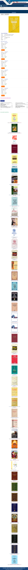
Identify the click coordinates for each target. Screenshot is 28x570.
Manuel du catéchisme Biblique (14, 385)
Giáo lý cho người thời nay (14, 374)
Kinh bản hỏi (14, 501)
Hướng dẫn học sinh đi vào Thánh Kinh (14, 290)
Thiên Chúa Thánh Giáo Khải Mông (14, 543)
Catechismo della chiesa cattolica (14, 280)
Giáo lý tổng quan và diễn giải (14, 438)
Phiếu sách (14, 12)
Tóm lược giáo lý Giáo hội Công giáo (15, 522)
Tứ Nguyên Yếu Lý (14, 480)
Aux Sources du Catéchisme (14, 396)
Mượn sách (3, 77)
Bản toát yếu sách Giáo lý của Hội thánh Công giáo (14, 132)
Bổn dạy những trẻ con (14, 491)
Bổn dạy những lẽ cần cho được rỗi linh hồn (14, 553)
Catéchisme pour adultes (14, 311)
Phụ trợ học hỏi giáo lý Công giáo (14, 216)
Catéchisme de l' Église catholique (14, 342)
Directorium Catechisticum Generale (14, 417)
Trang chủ (2, 14)
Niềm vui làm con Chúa (14, 448)
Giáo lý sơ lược (14, 226)
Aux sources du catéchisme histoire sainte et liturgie (14, 406)
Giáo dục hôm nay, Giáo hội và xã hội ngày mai (14, 184)
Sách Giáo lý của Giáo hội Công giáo (14, 153)
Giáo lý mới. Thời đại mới (14, 163)
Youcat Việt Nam (7, 14)
